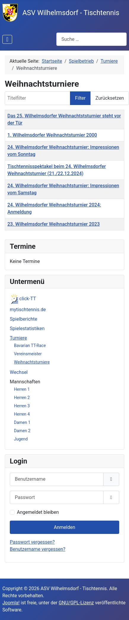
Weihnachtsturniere (32, 362)
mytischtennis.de (28, 309)
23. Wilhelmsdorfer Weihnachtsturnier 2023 (53, 224)
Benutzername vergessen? (37, 549)
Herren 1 (22, 389)
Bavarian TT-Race (30, 345)
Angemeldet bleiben (38, 512)
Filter (80, 98)
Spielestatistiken (27, 328)
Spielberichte (23, 319)
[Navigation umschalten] (7, 39)
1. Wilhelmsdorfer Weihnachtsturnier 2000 (52, 135)
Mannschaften (25, 382)
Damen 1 (22, 422)
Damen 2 (22, 430)
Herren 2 (22, 397)
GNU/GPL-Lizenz (76, 603)
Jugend (21, 439)
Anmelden (64, 527)
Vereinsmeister (28, 353)
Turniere (18, 338)
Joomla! (11, 603)
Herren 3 (22, 405)
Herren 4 (22, 414)
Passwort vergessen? (32, 542)
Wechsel (19, 372)
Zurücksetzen (109, 98)
